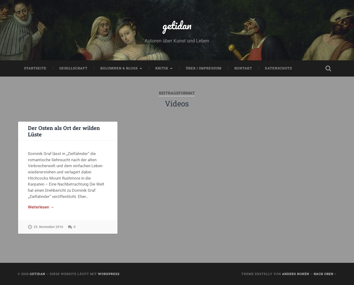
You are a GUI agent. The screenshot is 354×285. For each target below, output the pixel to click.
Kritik (161, 68)
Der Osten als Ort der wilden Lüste (64, 131)
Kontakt (243, 68)
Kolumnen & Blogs (119, 68)
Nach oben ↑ (325, 274)
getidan (177, 25)
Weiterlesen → (41, 207)
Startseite (35, 68)
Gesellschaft (73, 68)
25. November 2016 (48, 227)
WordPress (109, 274)
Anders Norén (295, 274)
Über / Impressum (204, 68)
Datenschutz (278, 68)
